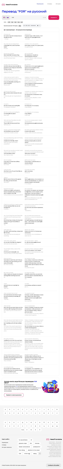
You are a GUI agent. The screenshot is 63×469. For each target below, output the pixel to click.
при (15, 22)
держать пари (23, 443)
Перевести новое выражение (14, 395)
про (12, 22)
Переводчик (5, 442)
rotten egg (27, 453)
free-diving (22, 450)
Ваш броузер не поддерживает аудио (32, 25)
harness (37, 443)
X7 (31, 440)
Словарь (4, 445)
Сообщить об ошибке (53, 465)
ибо (9, 22)
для (22, 22)
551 (31, 443)
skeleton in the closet (34, 450)
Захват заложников (24, 446)
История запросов (7, 447)
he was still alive (23, 440)
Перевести (54, 17)
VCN (20, 453)
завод (34, 453)
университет (36, 446)
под (19, 22)
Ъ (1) (22, 429)
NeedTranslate (9, 4)
